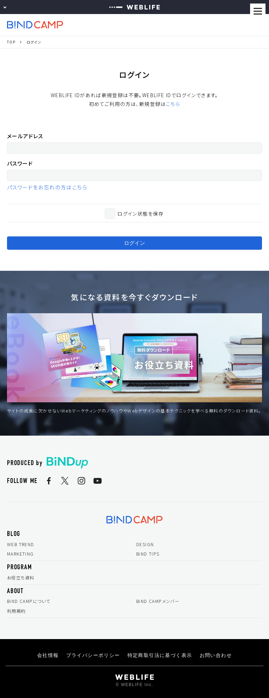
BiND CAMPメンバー (157, 601)
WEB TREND (20, 544)
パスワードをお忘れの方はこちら (47, 187)
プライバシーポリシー (93, 655)
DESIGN (145, 544)
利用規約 (16, 611)
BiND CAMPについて (28, 601)
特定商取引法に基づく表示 (159, 655)
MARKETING (20, 554)
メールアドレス (25, 136)
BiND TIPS (148, 554)
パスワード (20, 163)
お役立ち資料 (20, 578)
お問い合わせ (216, 655)
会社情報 (48, 655)
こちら (173, 103)
